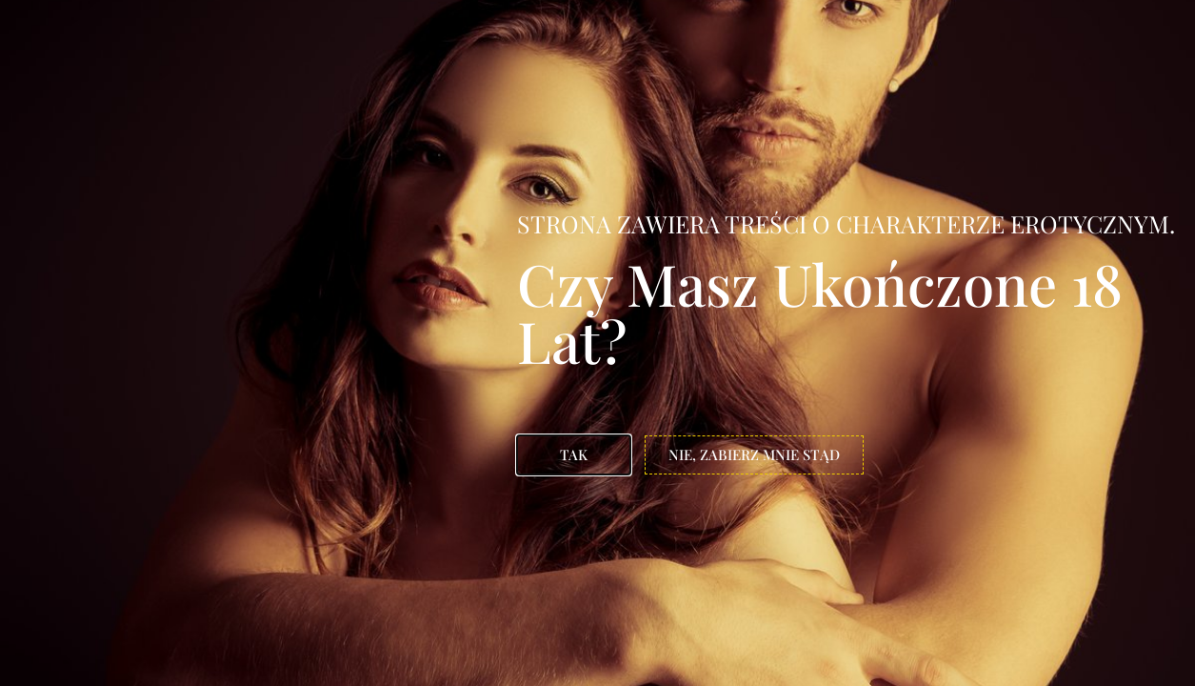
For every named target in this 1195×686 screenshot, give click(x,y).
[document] (597, 343)
